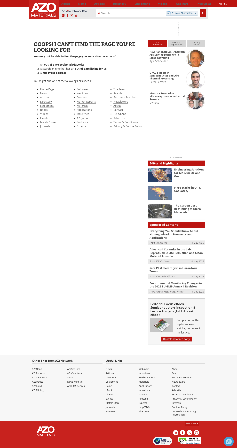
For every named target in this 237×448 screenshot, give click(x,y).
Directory (110, 3)
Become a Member (125, 97)
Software (82, 89)
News (43, 93)
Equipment (47, 106)
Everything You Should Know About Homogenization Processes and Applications (177, 232)
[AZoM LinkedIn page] (63, 15)
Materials (82, 106)
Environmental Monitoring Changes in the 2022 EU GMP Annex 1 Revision (175, 274)
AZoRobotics (38, 362)
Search (117, 93)
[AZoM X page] (71, 15)
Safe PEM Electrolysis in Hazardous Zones (175, 259)
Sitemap (176, 391)
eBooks (109, 379)
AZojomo (82, 118)
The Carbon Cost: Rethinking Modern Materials (186, 208)
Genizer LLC (161, 238)
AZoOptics (37, 370)
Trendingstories (196, 43)
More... (201, 3)
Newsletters (120, 101)
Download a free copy (176, 328)
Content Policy (179, 396)
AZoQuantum (74, 362)
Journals (45, 126)
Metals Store (48, 122)
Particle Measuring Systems (169, 280)
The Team (119, 89)
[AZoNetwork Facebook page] (67, 15)
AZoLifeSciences (76, 374)
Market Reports (86, 101)
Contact (118, 110)
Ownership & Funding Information (184, 402)
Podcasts (82, 122)
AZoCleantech (39, 366)
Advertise (119, 118)
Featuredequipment (176, 43)
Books (44, 110)
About (117, 106)
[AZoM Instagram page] (76, 15)
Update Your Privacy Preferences (57, 443)
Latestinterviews (158, 43)
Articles (44, 97)
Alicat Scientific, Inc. (166, 264)
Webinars (82, 93)
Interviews (144, 362)
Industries (83, 114)
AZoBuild (37, 374)
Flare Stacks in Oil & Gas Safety (189, 189)
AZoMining (38, 379)
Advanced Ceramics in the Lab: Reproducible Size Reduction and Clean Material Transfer (177, 247)
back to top (192, 412)
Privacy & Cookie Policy (127, 126)
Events (44, 118)
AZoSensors (73, 357)
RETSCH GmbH (163, 253)
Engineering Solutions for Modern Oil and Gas (189, 171)
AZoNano (37, 357)
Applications (84, 110)
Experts (81, 126)
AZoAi (70, 366)
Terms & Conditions (125, 122)
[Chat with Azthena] (229, 441)
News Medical (75, 370)
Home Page (47, 89)
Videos (44, 114)
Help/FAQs (119, 114)
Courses (82, 97)
